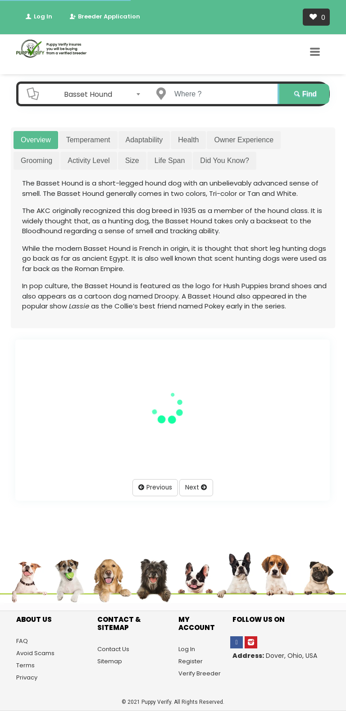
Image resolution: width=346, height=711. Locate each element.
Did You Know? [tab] (224, 160)
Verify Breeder (199, 673)
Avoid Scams (35, 653)
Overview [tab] (36, 140)
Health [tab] (188, 140)
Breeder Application (104, 16)
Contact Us (113, 649)
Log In (38, 16)
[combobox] (91, 94)
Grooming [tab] (36, 160)
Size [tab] (132, 160)
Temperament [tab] (88, 140)
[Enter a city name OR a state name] (221, 94)
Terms (25, 665)
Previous (155, 487)
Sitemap (109, 661)
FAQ (22, 641)
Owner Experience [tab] (243, 140)
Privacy (26, 677)
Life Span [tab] (170, 160)
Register (190, 661)
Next (196, 487)
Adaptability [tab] (144, 140)
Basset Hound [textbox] (88, 94)
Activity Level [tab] (88, 160)
